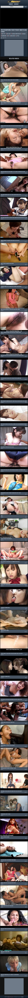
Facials (23, 33)
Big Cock (8, 33)
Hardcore (3, 35)
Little (17, 35)
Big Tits (3, 33)
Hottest (16, 4)
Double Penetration (16, 33)
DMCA (22, 996)
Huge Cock (12, 35)
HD (8, 35)
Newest (11, 4)
